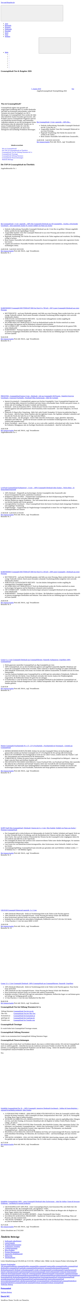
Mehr (22, 52)
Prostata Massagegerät (12, 1252)
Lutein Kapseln (10, 1243)
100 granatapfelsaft (7, 1266)
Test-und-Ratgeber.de (8, 2)
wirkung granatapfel (41, 1283)
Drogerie (8, 27)
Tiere (6, 34)
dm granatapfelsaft (30, 1268)
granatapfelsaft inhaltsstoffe (14, 1279)
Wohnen (7, 36)
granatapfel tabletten (40, 1273)
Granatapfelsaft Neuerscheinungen (12, 158)
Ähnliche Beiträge (7, 159)
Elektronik (8, 29)
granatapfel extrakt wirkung (35, 1270)
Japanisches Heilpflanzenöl (14, 1254)
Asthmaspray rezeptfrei (12, 1246)
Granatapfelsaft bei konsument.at (24, 1016)
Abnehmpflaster (10, 1257)
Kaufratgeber (11, 1264)
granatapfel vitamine (63, 1273)
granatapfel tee (52, 1273)
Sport (6, 33)
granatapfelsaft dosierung (39, 1277)
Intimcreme (8, 1256)
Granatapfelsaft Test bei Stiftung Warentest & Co (17, 152)
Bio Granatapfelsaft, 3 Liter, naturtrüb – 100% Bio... (54, 122)
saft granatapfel (30, 1283)
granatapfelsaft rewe (33, 1281)
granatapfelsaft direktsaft (11, 1277)
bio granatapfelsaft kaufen (15, 1268)
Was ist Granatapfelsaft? (9, 148)
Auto (6, 24)
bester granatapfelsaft (20, 1266)
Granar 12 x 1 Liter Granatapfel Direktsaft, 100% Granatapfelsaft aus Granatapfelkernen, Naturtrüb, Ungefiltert (37, 983)
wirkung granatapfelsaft (55, 1283)
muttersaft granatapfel (62, 1281)
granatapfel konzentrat (31, 1272)
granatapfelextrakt (12, 1275)
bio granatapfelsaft (60, 1266)
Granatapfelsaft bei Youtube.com (24, 1020)
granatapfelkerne (23, 1275)
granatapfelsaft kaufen (30, 1279)
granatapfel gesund (50, 1270)
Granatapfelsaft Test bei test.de (24, 1011)
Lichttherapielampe (11, 1248)
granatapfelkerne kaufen (36, 1275)
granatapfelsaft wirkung (47, 1281)
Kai (73, 89)
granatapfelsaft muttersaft (46, 1279)
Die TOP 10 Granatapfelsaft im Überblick (15, 150)
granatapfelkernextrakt (51, 1275)
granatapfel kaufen (18, 1272)
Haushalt (8, 31)
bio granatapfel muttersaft (45, 1266)
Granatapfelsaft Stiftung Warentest (12, 156)
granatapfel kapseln (63, 1270)
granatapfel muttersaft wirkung (24, 1273)
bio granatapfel (32, 1266)
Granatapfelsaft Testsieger (10, 154)
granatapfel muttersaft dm (60, 1272)
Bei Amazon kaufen (43, 142)
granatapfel (58, 1268)
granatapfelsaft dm (25, 1277)
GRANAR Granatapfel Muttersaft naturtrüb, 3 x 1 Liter (19, 910)
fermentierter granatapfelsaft (45, 1268)
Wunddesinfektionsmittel (13, 1245)
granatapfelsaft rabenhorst (18, 1281)
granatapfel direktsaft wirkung (16, 1270)
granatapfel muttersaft (45, 1272)
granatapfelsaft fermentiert (56, 1277)
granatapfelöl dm (64, 1275)
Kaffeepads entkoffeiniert (13, 1241)
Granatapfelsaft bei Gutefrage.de (24, 1018)
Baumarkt (8, 25)
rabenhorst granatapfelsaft (16, 1283)
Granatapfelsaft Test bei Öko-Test (24, 1013)
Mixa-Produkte (10, 1250)
